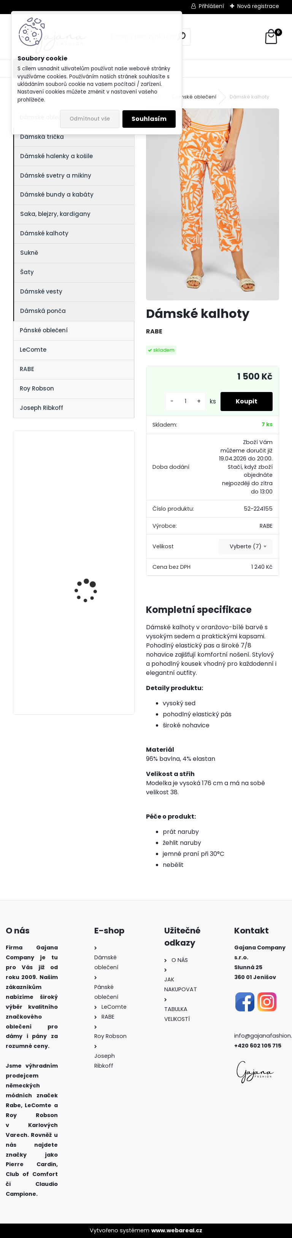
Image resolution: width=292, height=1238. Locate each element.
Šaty (27, 272)
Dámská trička (42, 137)
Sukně (29, 253)
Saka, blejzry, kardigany (55, 214)
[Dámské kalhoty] (212, 204)
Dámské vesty (41, 291)
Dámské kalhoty (44, 233)
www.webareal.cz (176, 1230)
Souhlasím (149, 118)
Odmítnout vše (90, 118)
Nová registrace (258, 6)
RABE (27, 369)
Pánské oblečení (44, 330)
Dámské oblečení (194, 96)
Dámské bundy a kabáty (57, 194)
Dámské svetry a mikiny (55, 175)
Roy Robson (37, 388)
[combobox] (246, 546)
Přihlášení (211, 6)
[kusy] (185, 401)
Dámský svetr (81, 552)
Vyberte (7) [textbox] (246, 546)
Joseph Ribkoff (41, 408)
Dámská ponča (43, 311)
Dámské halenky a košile (56, 156)
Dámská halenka (86, 473)
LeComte (33, 350)
